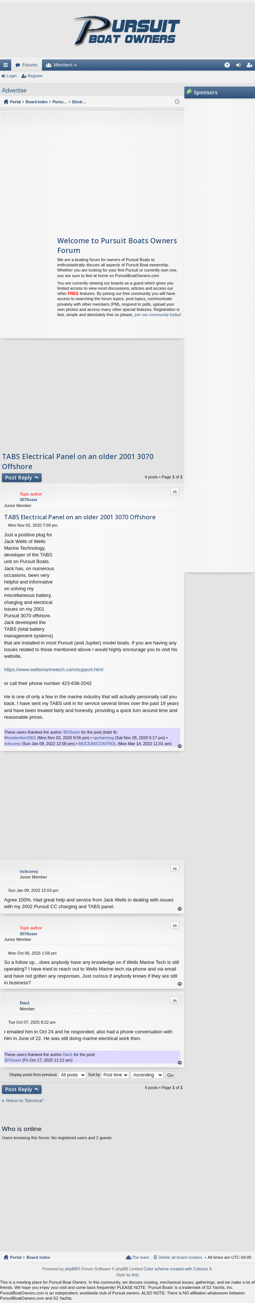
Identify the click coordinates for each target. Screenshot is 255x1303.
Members (63, 65)
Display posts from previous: (47, 1075)
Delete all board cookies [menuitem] (180, 1257)
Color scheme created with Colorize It (177, 1269)
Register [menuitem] (251, 66)
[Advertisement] (70, 171)
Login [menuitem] (240, 66)
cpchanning (103, 737)
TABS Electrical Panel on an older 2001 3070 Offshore (80, 517)
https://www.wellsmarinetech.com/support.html (53, 669)
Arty (135, 1275)
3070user (29, 499)
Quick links (7, 66)
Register (35, 76)
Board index (38, 1257)
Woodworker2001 (20, 737)
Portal (16, 102)
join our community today (157, 314)
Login (12, 76)
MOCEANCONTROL (97, 743)
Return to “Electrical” (24, 1100)
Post (18, 477)
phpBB (71, 1269)
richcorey (12, 743)
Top (180, 746)
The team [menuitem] (140, 1257)
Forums (30, 65)
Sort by (108, 1075)
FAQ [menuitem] (229, 66)
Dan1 (25, 1003)
